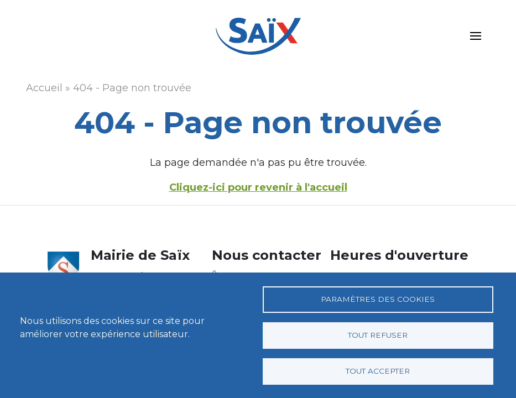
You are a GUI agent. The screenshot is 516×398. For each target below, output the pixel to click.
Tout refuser (378, 335)
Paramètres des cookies (378, 299)
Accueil (44, 88)
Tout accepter (378, 370)
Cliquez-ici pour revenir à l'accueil (258, 187)
